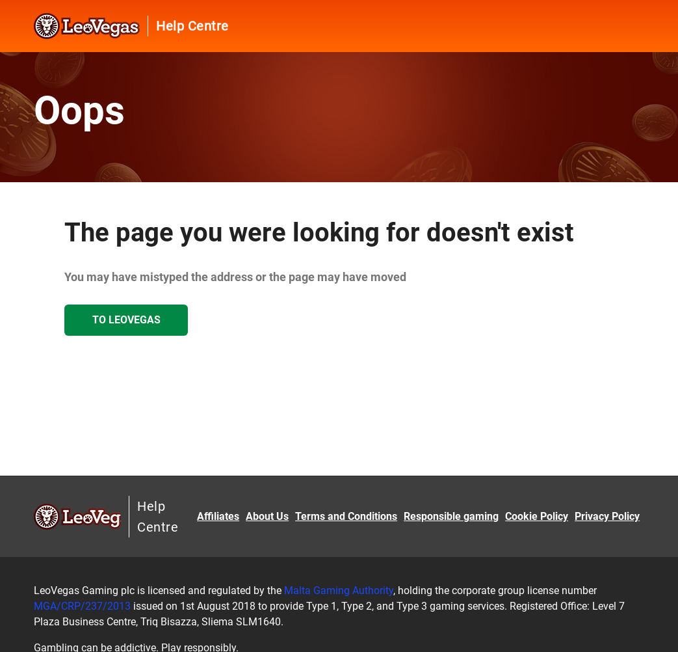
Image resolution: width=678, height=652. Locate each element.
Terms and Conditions (346, 516)
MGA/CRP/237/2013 (82, 606)
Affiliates (218, 516)
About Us (267, 516)
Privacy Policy (607, 516)
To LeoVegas (126, 320)
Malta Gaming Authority (338, 590)
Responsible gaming (451, 516)
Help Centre (192, 26)
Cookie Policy (536, 516)
